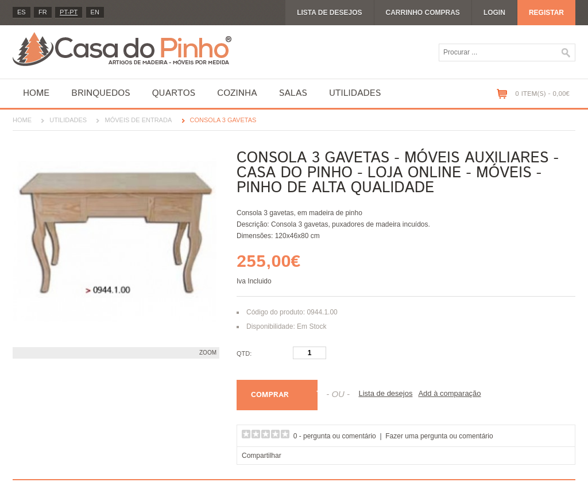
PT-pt (69, 12)
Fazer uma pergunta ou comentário (439, 436)
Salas (293, 93)
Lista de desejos (329, 13)
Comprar (270, 395)
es (21, 12)
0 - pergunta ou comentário (334, 436)
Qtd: (244, 353)
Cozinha (237, 93)
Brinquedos (100, 93)
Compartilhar (261, 456)
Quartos (174, 93)
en (95, 12)
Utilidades (355, 93)
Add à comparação (449, 393)
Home (36, 93)
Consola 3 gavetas (223, 119)
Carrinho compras (423, 13)
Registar (546, 13)
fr (42, 12)
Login (494, 13)
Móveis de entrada (138, 119)
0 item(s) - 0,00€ (542, 94)
